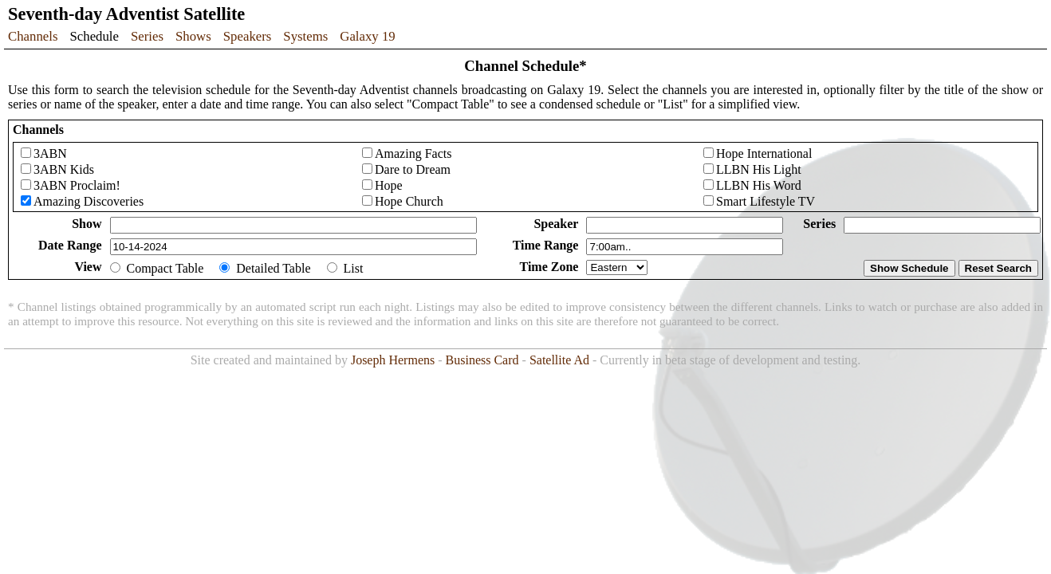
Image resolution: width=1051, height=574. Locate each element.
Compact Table (165, 268)
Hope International (764, 153)
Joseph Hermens (393, 360)
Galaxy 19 (367, 36)
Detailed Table (273, 268)
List (354, 268)
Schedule (94, 36)
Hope (389, 185)
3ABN (50, 153)
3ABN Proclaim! (76, 185)
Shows (193, 36)
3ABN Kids (63, 169)
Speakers (247, 36)
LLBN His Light (758, 169)
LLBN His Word (758, 185)
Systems (305, 36)
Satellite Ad (559, 360)
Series (147, 36)
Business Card (482, 360)
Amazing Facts (413, 153)
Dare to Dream (413, 169)
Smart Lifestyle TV (765, 201)
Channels (32, 36)
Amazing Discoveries (88, 201)
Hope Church (409, 201)
